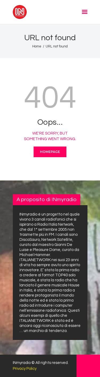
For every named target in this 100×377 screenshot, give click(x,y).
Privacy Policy (25, 369)
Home (36, 46)
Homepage (50, 152)
